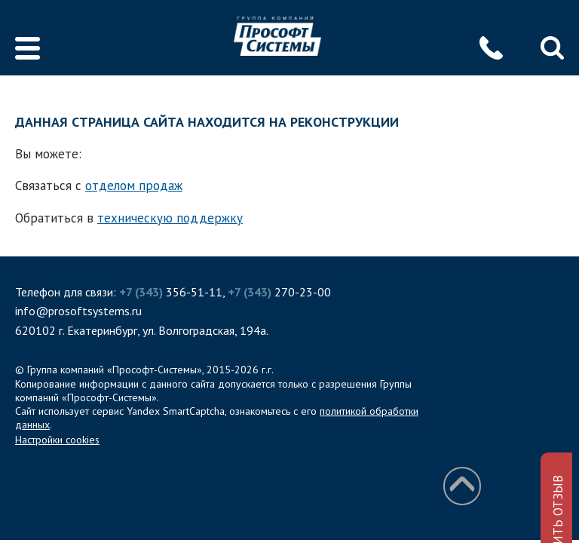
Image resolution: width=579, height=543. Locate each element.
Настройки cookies (57, 439)
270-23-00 (279, 291)
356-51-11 (170, 291)
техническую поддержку (170, 218)
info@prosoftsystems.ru (78, 310)
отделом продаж (133, 185)
